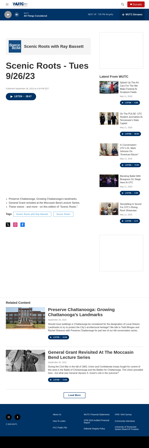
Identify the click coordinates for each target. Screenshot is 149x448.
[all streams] (132, 14)
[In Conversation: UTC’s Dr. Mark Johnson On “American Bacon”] (109, 149)
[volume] (16, 14)
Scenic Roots (63, 214)
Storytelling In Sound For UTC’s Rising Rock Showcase (130, 207)
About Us (57, 414)
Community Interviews (125, 421)
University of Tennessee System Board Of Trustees (127, 428)
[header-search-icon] (122, 4)
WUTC (14, 424)
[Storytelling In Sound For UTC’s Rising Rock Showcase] (109, 209)
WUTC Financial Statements (97, 414)
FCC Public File (60, 428)
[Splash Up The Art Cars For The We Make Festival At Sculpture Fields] (109, 87)
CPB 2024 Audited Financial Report (96, 421)
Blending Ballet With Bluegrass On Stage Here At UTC (130, 179)
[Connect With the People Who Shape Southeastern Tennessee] (121, 50)
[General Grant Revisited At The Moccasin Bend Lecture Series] (25, 361)
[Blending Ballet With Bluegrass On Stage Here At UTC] (109, 181)
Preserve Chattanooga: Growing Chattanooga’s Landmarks (81, 312)
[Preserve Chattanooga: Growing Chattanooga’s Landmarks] (25, 318)
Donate (137, 4)
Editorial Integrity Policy (94, 429)
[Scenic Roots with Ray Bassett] (15, 46)
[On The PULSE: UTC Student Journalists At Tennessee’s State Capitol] (109, 118)
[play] (8, 14)
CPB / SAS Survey (123, 414)
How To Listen (59, 421)
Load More (74, 395)
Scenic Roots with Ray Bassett (54, 46)
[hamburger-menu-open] (7, 4)
